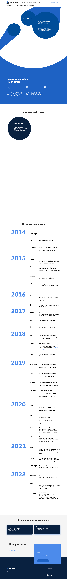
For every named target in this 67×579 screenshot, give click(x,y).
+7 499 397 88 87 (52, 2)
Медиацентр (35, 2)
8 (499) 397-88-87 (12, 550)
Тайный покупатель (10, 5)
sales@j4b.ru (57, 2)
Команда (10, 526)
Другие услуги (31, 5)
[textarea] (47, 555)
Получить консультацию (43, 560)
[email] (47, 550)
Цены (27, 2)
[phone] (47, 552)
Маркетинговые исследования (21, 5)
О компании (23, 2)
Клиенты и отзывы (41, 526)
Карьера (30, 2)
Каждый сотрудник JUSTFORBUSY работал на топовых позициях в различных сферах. (14, 529)
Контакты (39, 2)
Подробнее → (10, 531)
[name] (47, 547)
